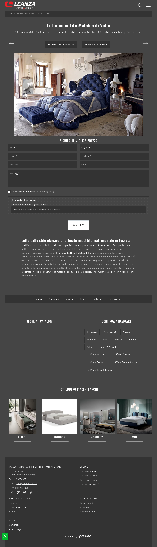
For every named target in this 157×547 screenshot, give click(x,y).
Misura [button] (69, 298)
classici (126, 332)
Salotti (12, 511)
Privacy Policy (48, 191)
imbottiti (91, 339)
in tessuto (92, 332)
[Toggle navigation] (148, 5)
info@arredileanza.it (26, 483)
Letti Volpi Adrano (121, 354)
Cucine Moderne (88, 471)
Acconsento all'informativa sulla (33, 191)
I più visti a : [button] (115, 298)
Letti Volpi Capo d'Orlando (125, 362)
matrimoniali (110, 332)
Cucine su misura (88, 479)
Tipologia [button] (96, 298)
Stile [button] (82, 298)
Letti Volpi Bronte (94, 362)
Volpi (105, 339)
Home (11, 14)
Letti (37, 14)
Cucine (84, 466)
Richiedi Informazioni (61, 44)
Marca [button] (39, 298)
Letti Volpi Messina (95, 354)
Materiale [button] (54, 298)
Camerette (14, 524)
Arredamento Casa (24, 14)
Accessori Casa (89, 498)
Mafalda (45, 14)
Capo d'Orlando (109, 347)
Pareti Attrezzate (17, 507)
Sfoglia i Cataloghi (96, 44)
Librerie (13, 502)
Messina (118, 339)
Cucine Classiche (88, 475)
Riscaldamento (87, 511)
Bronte (132, 339)
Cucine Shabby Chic (90, 484)
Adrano (90, 347)
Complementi (86, 502)
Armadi (12, 520)
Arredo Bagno (16, 529)
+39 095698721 (21, 479)
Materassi (85, 507)
